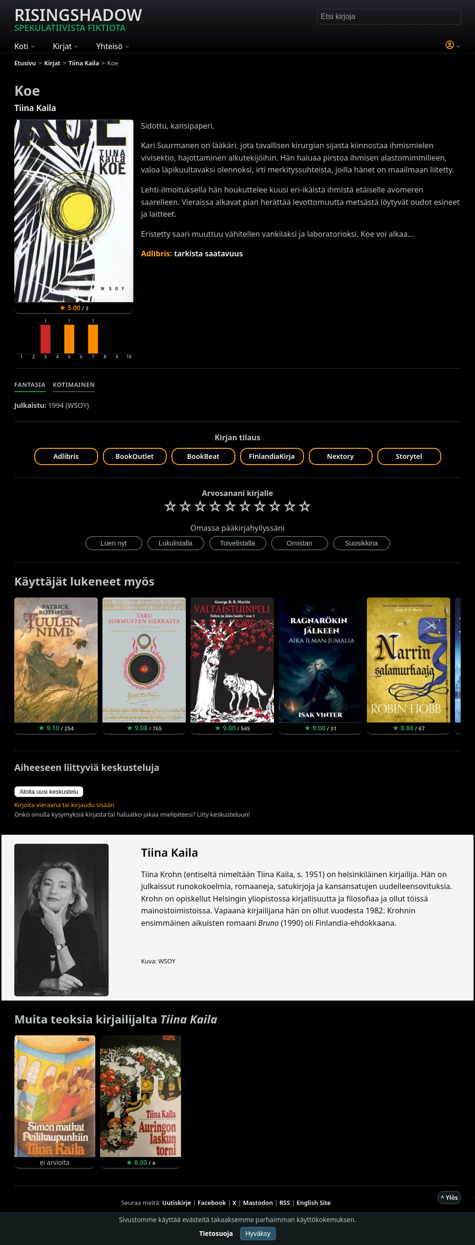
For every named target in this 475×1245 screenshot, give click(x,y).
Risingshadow (78, 18)
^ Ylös (449, 1197)
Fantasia (30, 384)
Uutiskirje (176, 1202)
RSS (285, 1202)
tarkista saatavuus (208, 253)
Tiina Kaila (35, 107)
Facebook (212, 1202)
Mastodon (258, 1202)
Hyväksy (258, 1233)
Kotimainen (74, 384)
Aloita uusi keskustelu (49, 791)
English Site (314, 1202)
